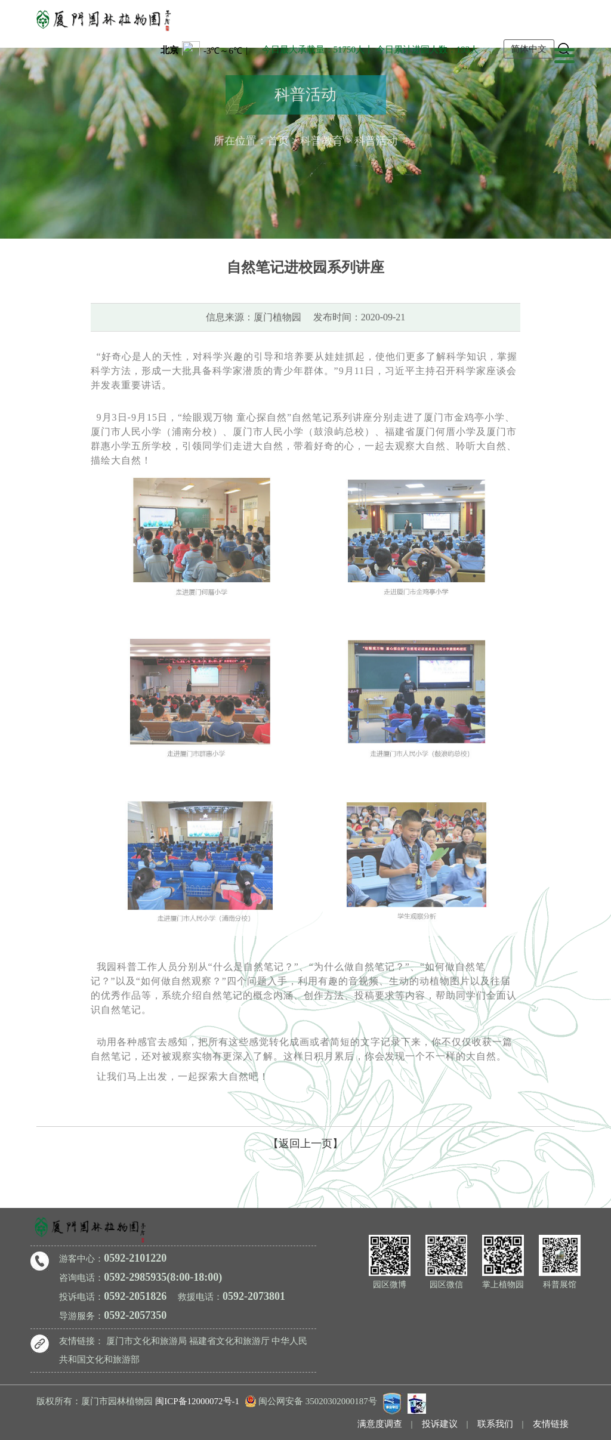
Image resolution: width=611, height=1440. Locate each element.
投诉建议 (440, 1424)
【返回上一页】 (305, 1143)
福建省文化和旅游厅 (229, 1341)
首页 (278, 139)
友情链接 (551, 1424)
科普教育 (321, 139)
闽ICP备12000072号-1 (197, 1401)
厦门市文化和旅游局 (146, 1341)
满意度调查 (379, 1424)
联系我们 (495, 1424)
